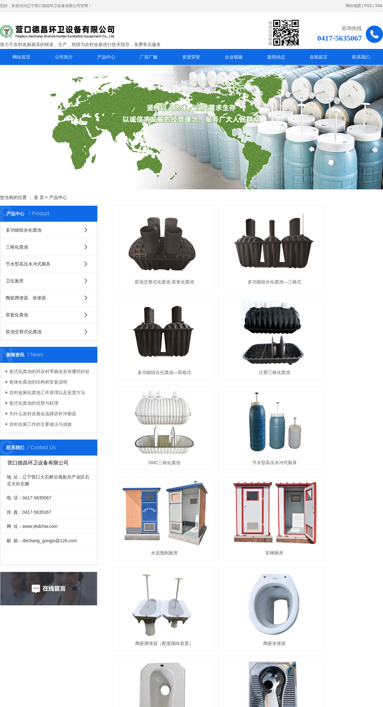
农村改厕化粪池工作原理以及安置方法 (47, 392)
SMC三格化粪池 (248, 348)
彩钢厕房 (248, 426)
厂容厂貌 (149, 57)
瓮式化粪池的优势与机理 (33, 403)
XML (379, 6)
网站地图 (353, 6)
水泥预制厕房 (155, 426)
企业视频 (234, 57)
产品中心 (106, 57)
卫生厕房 (15, 280)
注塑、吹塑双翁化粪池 (155, 582)
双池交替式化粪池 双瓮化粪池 (155, 269)
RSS (368, 6)
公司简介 (64, 57)
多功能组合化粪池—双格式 (341, 269)
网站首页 (21, 57)
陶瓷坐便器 (155, 504)
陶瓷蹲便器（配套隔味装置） (341, 426)
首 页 (39, 197)
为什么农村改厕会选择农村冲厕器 (42, 413)
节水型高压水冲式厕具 (28, 263)
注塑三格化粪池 (155, 348)
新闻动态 (276, 57)
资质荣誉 (191, 57)
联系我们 (361, 57)
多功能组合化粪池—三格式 (248, 269)
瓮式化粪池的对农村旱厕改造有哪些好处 (49, 371)
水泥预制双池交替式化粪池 (248, 582)
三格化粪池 (17, 247)
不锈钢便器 (341, 504)
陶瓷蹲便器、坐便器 (26, 297)
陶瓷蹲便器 (248, 504)
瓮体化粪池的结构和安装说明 (38, 382)
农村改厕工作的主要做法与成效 (40, 424)
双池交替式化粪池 (23, 331)
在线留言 (318, 57)
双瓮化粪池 (17, 314)
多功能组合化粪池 (23, 230)
